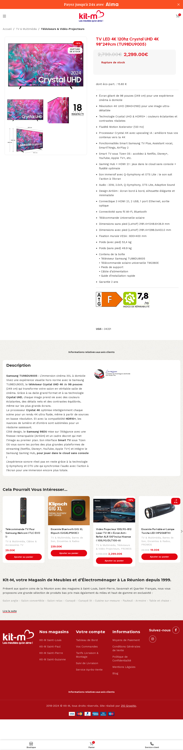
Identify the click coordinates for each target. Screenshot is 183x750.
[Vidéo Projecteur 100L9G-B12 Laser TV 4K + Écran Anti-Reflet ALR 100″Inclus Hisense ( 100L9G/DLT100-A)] (114, 510)
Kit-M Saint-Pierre (51, 656)
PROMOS (101, 552)
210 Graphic (128, 709)
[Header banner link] (86, 4)
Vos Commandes (87, 650)
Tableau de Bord (87, 643)
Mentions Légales (123, 670)
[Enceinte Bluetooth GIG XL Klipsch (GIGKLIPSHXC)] (69, 510)
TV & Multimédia (26, 29)
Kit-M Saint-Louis (50, 643)
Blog (115, 677)
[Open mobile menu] (4, 16)
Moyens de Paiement (126, 643)
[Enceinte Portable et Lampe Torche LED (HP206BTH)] (159, 510)
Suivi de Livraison (87, 667)
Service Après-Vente (89, 673)
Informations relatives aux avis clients (91, 352)
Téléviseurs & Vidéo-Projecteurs (62, 29)
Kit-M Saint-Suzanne (52, 663)
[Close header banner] (178, 4)
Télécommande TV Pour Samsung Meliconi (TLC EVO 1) (23, 533)
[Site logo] (91, 16)
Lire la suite (10, 614)
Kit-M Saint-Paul (50, 650)
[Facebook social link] (175, 633)
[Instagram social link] (152, 642)
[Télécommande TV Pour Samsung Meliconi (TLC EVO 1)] (23, 510)
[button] (23, 557)
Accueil (7, 29)
